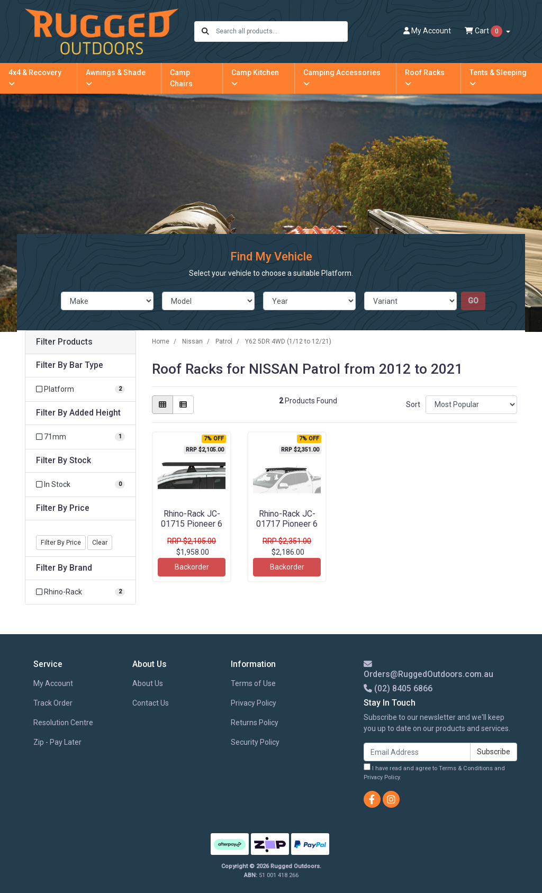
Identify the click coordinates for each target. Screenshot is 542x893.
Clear (99, 542)
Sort (413, 404)
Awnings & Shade (116, 77)
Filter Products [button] (64, 342)
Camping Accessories (342, 77)
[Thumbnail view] (162, 404)
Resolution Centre (63, 722)
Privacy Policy (253, 703)
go (473, 300)
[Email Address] (417, 752)
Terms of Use (253, 683)
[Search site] (205, 31)
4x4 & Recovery (34, 77)
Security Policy (255, 742)
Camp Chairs (181, 78)
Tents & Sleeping (498, 77)
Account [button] (427, 30)
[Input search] (281, 31)
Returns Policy (254, 722)
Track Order (53, 703)
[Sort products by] (471, 404)
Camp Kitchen (255, 77)
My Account (53, 683)
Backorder (192, 567)
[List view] (183, 404)
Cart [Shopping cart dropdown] (484, 31)
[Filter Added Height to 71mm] (80, 437)
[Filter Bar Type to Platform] (80, 389)
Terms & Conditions (466, 768)
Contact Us (150, 703)
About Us (147, 683)
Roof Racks (425, 77)
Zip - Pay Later (57, 742)
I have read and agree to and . (434, 772)
